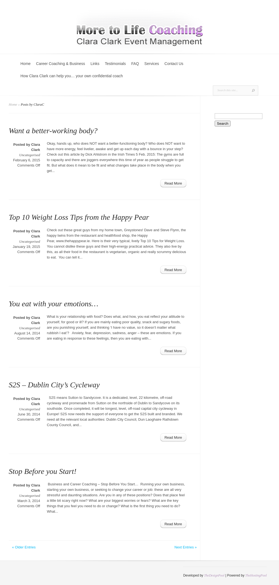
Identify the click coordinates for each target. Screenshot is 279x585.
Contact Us (174, 63)
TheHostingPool (256, 575)
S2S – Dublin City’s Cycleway (54, 385)
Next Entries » (185, 547)
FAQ (135, 63)
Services (151, 63)
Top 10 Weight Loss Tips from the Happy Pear (79, 217)
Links (94, 63)
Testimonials (115, 63)
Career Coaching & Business (60, 63)
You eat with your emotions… (53, 303)
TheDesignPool (214, 575)
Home (25, 63)
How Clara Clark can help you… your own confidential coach (71, 76)
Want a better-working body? (53, 130)
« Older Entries (24, 547)
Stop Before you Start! (43, 471)
